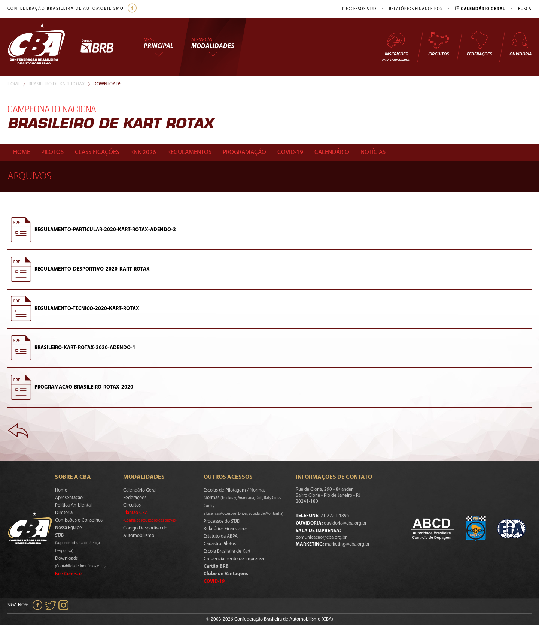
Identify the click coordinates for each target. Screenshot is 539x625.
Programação (244, 152)
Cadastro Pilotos (220, 543)
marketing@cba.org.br (347, 544)
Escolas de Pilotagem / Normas (234, 490)
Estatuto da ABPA (221, 536)
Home (13, 84)
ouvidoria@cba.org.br (345, 523)
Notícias (373, 152)
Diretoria (64, 512)
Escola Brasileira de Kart (227, 551)
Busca (525, 9)
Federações (479, 44)
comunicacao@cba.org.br (321, 537)
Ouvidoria (520, 44)
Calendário (331, 152)
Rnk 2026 (143, 152)
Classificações (97, 152)
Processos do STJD (222, 521)
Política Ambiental (73, 505)
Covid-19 (290, 152)
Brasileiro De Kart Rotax (56, 84)
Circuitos (438, 44)
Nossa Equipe (68, 527)
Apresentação (69, 497)
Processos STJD (359, 9)
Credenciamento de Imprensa (234, 558)
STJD (77, 543)
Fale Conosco (68, 573)
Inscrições (396, 46)
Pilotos (52, 152)
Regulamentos (189, 152)
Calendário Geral (139, 490)
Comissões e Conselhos (79, 520)
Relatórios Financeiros (415, 9)
